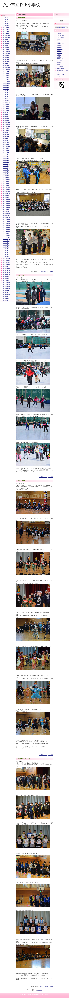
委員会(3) (59, 62)
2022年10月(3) (6, 53)
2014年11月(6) (6, 213)
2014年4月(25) (6, 227)
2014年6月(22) (6, 223)
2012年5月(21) (6, 272)
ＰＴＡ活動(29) (60, 37)
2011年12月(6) (6, 282)
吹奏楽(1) (59, 57)
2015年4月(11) (6, 203)
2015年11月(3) (6, 189)
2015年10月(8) (6, 191)
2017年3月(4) (6, 158)
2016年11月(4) (6, 166)
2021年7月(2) (6, 71)
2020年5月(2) (6, 89)
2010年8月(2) (6, 300)
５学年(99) (59, 47)
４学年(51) (59, 53)
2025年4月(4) (6, 33)
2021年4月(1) (6, 77)
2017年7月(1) (6, 152)
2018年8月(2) (6, 130)
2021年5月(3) (6, 75)
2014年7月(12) (6, 221)
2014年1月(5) (6, 233)
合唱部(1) (59, 55)
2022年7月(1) (6, 57)
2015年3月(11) (6, 205)
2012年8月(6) (6, 266)
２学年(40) (59, 45)
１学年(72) (59, 39)
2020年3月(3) (6, 93)
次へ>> (40, 990)
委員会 (51, 986)
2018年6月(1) (6, 134)
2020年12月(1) (6, 81)
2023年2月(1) (6, 47)
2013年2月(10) (6, 254)
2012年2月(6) (6, 278)
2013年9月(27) (6, 241)
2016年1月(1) (6, 185)
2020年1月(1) (6, 96)
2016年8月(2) (6, 172)
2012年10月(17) (6, 262)
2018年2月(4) (6, 142)
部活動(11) (59, 51)
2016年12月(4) (6, 164)
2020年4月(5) (6, 91)
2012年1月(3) (6, 280)
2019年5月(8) (6, 112)
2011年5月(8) (6, 296)
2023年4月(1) (6, 43)
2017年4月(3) (6, 156)
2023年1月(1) (6, 49)
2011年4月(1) (6, 298)
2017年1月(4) (6, 162)
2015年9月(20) (6, 193)
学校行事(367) (60, 35)
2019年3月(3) (6, 116)
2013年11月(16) (6, 237)
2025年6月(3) (6, 29)
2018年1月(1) (6, 144)
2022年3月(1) (6, 65)
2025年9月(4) (6, 23)
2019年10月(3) (6, 102)
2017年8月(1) (6, 150)
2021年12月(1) (6, 67)
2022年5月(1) (6, 61)
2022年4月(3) (6, 63)
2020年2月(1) (6, 95)
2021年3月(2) (6, 79)
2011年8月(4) (6, 290)
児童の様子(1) (60, 74)
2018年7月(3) (6, 132)
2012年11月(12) (6, 260)
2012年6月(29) (6, 270)
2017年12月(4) (6, 146)
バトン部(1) (60, 60)
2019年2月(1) (6, 118)
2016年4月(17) (6, 179)
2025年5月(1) (6, 31)
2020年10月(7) (6, 83)
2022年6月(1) (6, 59)
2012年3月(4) (6, 276)
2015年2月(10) (6, 207)
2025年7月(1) (6, 27)
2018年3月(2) (6, 140)
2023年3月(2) (6, 45)
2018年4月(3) (6, 138)
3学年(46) (59, 41)
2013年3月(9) (6, 253)
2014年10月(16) (6, 215)
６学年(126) (60, 49)
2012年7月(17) (6, 268)
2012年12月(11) (6, 258)
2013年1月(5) (6, 256)
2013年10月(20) (6, 239)
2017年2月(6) (6, 160)
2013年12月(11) (6, 235)
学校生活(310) (60, 43)
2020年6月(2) (6, 87)
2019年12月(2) (6, 98)
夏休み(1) (59, 64)
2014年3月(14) (6, 229)
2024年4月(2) (6, 39)
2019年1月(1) (6, 120)
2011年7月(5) (6, 292)
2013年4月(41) (6, 251)
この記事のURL (43, 271)
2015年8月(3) (6, 195)
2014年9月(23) (6, 217)
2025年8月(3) (6, 25)
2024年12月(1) (6, 35)
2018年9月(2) (6, 128)
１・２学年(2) (60, 66)
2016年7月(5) (6, 174)
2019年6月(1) (6, 110)
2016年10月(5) (6, 168)
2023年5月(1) (6, 41)
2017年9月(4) (6, 148)
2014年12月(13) (6, 211)
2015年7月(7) (6, 197)
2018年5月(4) (6, 136)
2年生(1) (59, 76)
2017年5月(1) (6, 154)
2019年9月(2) (6, 104)
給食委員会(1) (60, 58)
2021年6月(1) (6, 73)
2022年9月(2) (6, 55)
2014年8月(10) (6, 219)
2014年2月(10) (6, 231)
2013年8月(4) (6, 243)
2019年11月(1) (6, 100)
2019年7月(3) (6, 108)
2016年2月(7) (6, 183)
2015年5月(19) (6, 201)
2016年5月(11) (6, 177)
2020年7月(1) (6, 85)
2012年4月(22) (6, 274)
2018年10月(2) (6, 126)
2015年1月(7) (6, 209)
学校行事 (50, 271)
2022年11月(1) (6, 51)
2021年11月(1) (6, 69)
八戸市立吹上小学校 (21, 4)
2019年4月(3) (6, 114)
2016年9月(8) (6, 170)
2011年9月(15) (6, 288)
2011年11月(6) (6, 284)
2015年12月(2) (6, 187)
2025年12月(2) (6, 18)
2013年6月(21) (6, 247)
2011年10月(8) (6, 286)
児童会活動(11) (60, 68)
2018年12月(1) (6, 122)
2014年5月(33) (6, 225)
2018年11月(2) (6, 124)
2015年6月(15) (6, 199)
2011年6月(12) (6, 294)
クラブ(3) (59, 33)
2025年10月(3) (6, 21)
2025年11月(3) (6, 20)
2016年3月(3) (6, 181)
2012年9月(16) (6, 264)
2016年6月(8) (6, 175)
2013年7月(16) (6, 245)
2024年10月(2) (6, 37)
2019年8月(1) (6, 106)
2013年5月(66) (6, 249)
